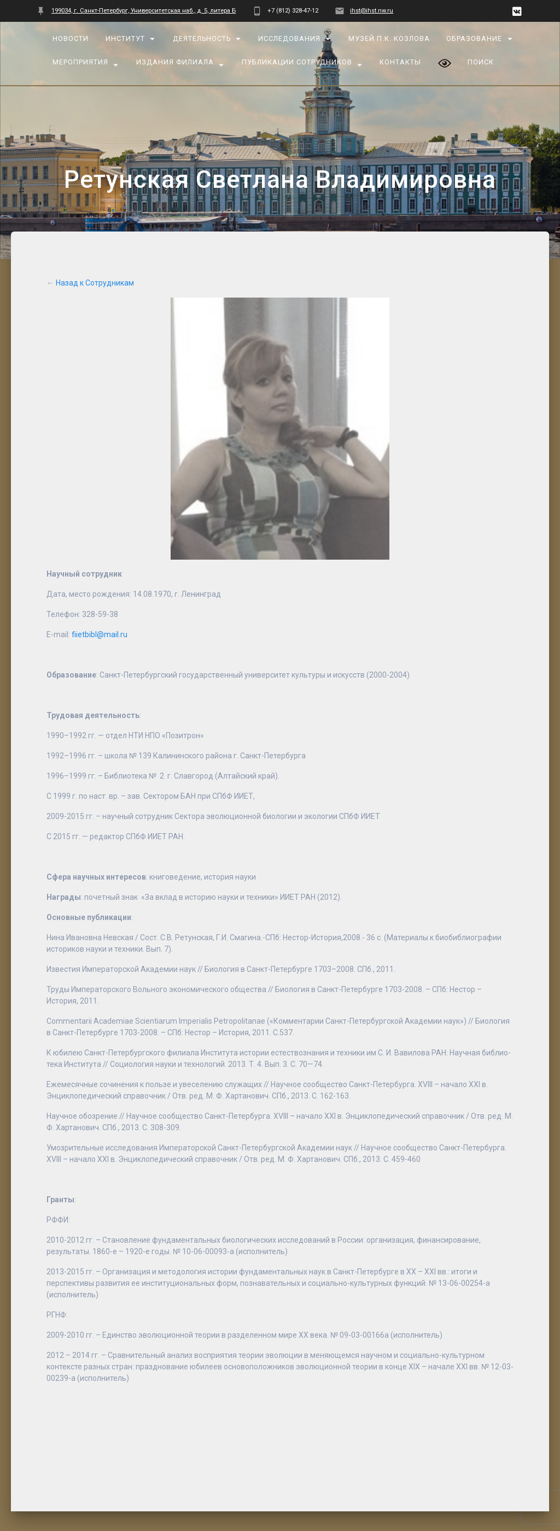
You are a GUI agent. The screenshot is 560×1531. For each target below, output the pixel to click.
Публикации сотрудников (297, 62)
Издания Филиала (175, 62)
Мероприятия (81, 62)
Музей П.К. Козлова (389, 38)
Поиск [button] (481, 62)
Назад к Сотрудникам (95, 259)
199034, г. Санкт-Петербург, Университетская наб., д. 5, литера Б (143, 10)
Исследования (290, 38)
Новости (71, 38)
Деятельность (202, 38)
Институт (125, 38)
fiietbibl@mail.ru (99, 611)
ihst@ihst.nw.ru (371, 10)
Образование (475, 38)
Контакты (401, 62)
